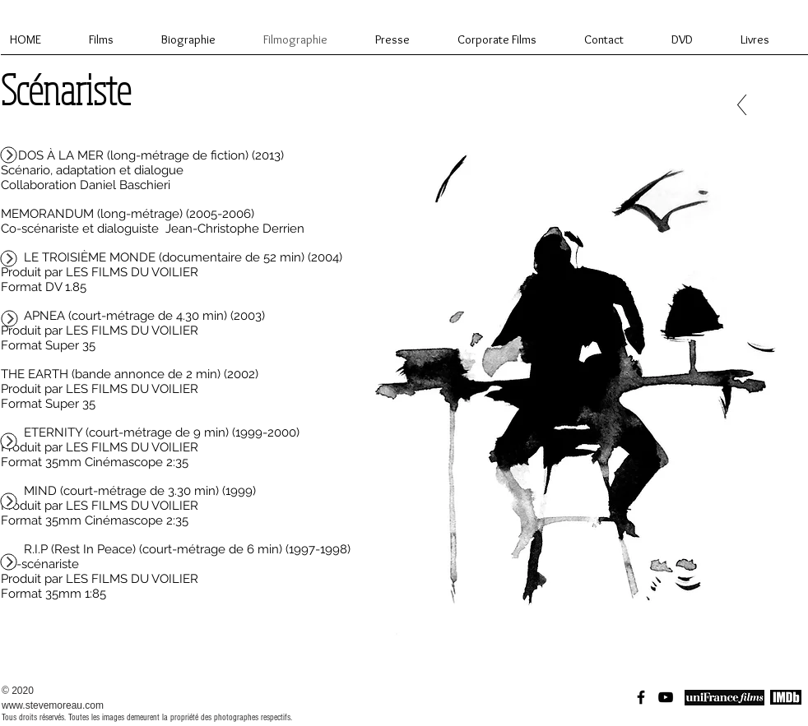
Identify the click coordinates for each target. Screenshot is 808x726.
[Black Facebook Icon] (641, 697)
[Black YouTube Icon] (666, 697)
